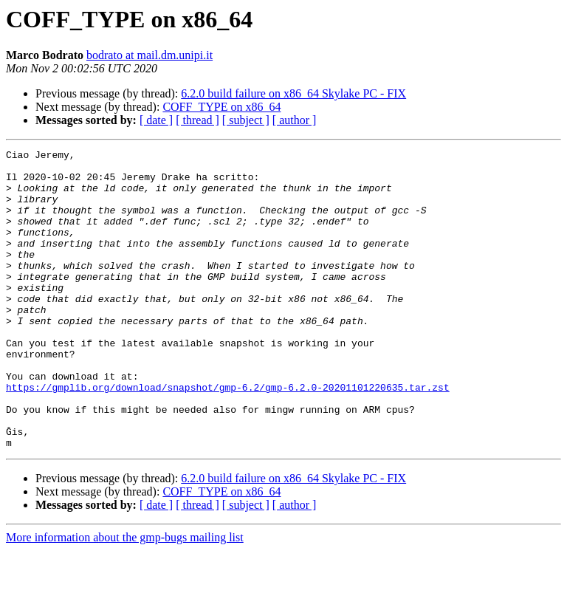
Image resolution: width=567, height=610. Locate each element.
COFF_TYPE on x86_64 (221, 106)
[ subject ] (245, 120)
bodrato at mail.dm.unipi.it (149, 55)
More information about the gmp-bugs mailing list (125, 597)
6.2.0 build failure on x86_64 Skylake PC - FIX (293, 93)
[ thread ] (197, 120)
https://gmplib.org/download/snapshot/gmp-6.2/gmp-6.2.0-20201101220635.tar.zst (228, 435)
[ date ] (156, 120)
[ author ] (294, 120)
